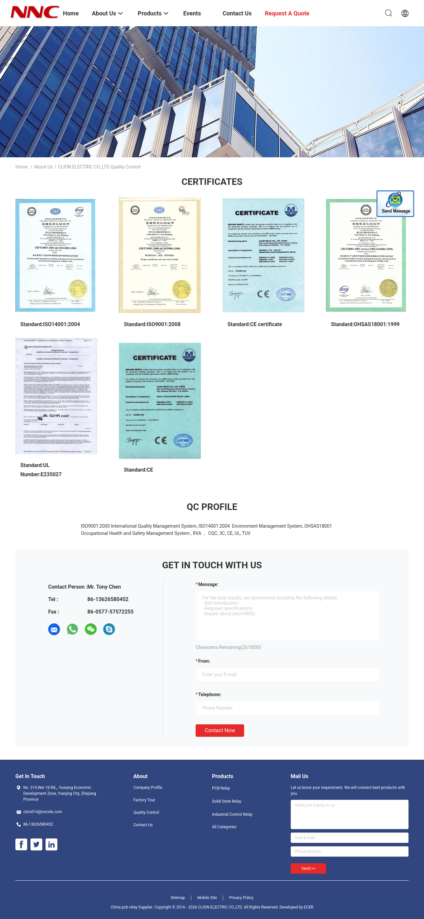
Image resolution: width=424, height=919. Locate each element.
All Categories (224, 827)
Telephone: (209, 694)
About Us (43, 166)
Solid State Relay (226, 801)
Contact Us (143, 825)
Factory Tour (144, 800)
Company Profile (147, 787)
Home (21, 166)
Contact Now (220, 730)
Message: (208, 584)
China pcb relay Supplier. (132, 907)
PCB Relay (221, 788)
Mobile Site (207, 897)
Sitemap (178, 897)
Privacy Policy (241, 897)
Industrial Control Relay (232, 814)
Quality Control (146, 812)
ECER (308, 907)
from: (204, 661)
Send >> (308, 868)
